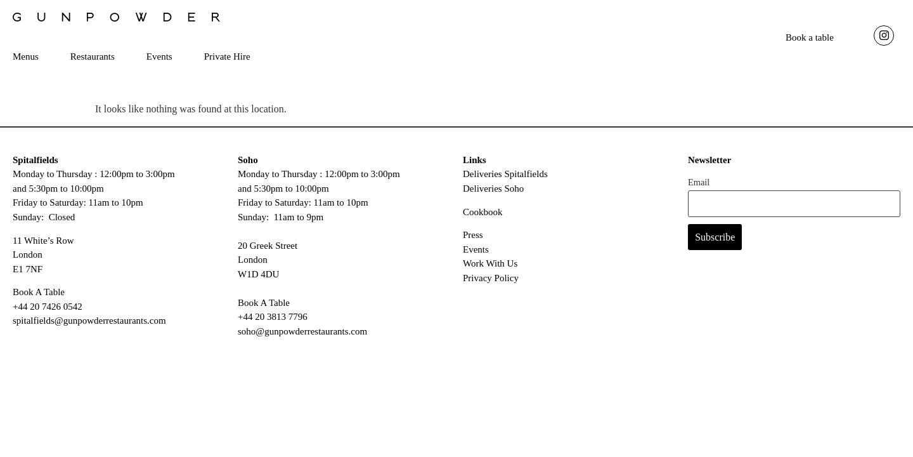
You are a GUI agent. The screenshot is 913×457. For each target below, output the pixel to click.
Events (159, 56)
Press (473, 240)
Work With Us (490, 268)
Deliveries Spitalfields (505, 179)
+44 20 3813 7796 (273, 322)
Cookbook (483, 216)
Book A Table (39, 297)
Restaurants (92, 56)
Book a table (810, 37)
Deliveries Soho (493, 193)
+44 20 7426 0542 (47, 312)
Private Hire (227, 56)
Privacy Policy (491, 283)
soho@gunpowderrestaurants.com (302, 336)
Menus (26, 56)
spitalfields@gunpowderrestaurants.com (89, 326)
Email (698, 187)
